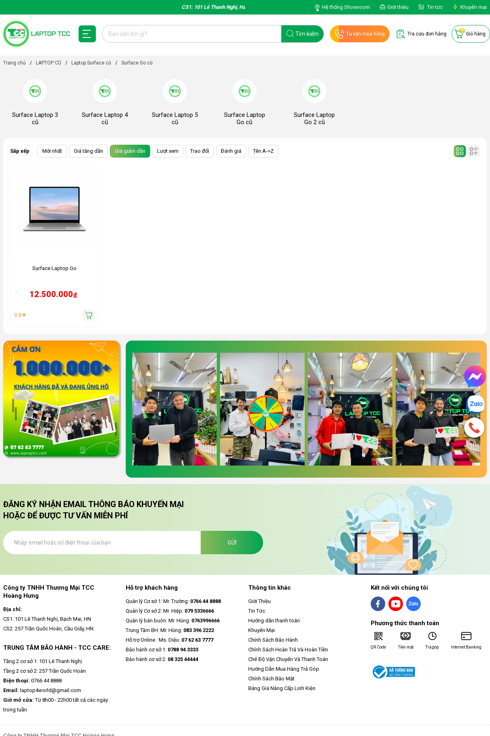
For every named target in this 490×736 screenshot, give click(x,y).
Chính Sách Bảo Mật (271, 679)
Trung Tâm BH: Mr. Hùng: (170, 630)
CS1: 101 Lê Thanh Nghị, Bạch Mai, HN (47, 619)
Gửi (232, 542)
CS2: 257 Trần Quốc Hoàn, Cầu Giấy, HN (48, 629)
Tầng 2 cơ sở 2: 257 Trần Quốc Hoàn (44, 671)
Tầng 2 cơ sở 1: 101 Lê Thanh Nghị (42, 661)
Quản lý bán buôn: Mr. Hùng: (173, 620)
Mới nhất (52, 151)
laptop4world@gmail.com (42, 690)
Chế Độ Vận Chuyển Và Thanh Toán (288, 659)
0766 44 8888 (32, 681)
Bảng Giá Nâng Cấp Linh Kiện (282, 688)
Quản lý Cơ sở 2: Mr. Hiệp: (170, 611)
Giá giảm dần (130, 151)
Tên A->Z (263, 151)
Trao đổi (199, 151)
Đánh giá (231, 151)
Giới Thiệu (259, 601)
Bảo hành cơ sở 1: (162, 650)
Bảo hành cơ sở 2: (162, 659)
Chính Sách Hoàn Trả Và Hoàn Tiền (288, 650)
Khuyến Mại (261, 630)
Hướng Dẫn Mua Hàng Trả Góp (283, 669)
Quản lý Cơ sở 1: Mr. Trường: (173, 601)
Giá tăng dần (88, 151)
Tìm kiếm (307, 34)
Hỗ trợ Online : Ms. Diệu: (169, 640)
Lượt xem (168, 151)
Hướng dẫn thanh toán (274, 620)
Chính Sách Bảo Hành (273, 640)
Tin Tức (256, 611)
